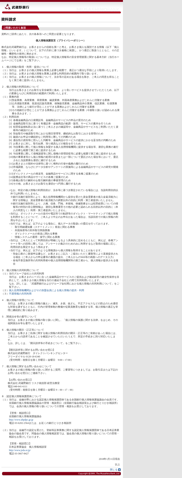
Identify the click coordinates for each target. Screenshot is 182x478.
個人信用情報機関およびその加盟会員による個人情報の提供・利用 (46, 290)
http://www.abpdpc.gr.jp (21, 419)
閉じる (114, 469)
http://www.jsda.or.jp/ (20, 450)
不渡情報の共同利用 (20, 293)
